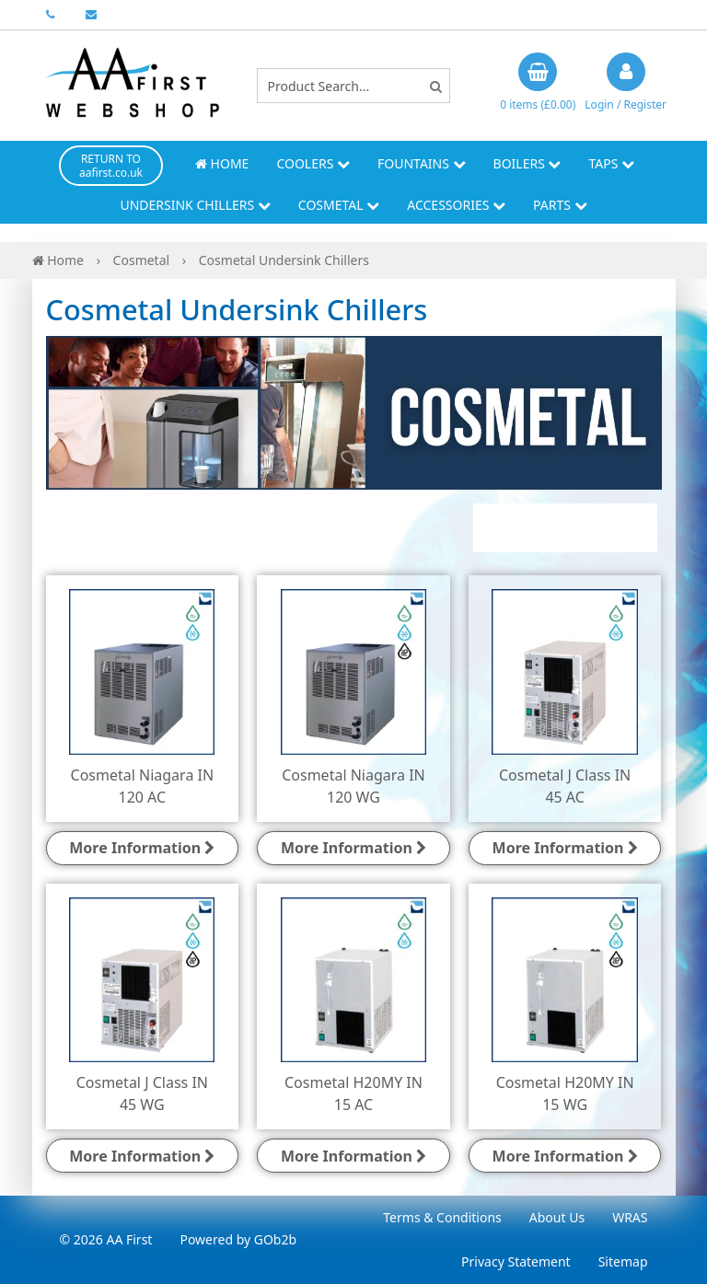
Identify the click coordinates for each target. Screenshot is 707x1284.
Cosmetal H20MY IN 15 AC (353, 1093)
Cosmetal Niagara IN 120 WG (353, 786)
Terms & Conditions (442, 1217)
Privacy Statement (516, 1261)
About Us (557, 1217)
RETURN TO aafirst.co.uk (111, 165)
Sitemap (623, 1261)
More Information (141, 848)
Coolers (313, 163)
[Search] (436, 86)
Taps (611, 163)
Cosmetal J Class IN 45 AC (565, 786)
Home (222, 163)
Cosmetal (338, 205)
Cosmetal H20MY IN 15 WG (565, 1093)
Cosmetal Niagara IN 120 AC (142, 786)
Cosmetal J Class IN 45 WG (142, 1093)
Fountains (421, 163)
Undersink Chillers (195, 205)
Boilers (527, 163)
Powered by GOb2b (238, 1239)
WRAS (629, 1217)
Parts (560, 205)
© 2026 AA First (106, 1239)
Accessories (456, 205)
